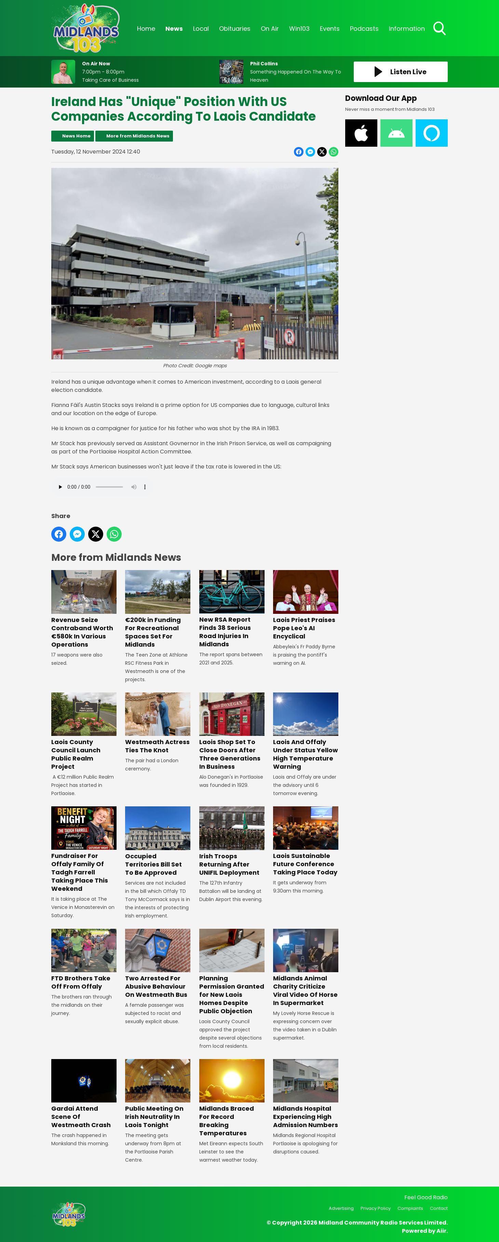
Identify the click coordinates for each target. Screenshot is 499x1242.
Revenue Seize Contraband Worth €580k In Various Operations (84, 609)
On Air (270, 28)
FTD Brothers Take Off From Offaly (84, 960)
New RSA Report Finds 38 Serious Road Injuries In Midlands (232, 609)
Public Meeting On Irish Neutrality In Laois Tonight (157, 1094)
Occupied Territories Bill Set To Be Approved (157, 841)
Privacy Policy (376, 1208)
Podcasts (364, 28)
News (174, 28)
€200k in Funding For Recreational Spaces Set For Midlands (157, 609)
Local (201, 28)
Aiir (441, 1231)
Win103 (299, 28)
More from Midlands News (138, 136)
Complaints (410, 1208)
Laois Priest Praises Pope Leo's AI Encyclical (305, 605)
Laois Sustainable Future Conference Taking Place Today (305, 841)
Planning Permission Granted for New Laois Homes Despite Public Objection (232, 972)
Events (330, 28)
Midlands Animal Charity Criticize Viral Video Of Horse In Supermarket (305, 968)
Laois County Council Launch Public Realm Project (84, 731)
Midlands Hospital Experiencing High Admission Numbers (305, 1094)
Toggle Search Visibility (440, 29)
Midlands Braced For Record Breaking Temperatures (232, 1098)
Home (146, 28)
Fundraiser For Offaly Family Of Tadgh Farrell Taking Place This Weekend (84, 849)
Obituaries (235, 28)
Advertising (341, 1208)
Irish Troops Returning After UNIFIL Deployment (232, 841)
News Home (76, 136)
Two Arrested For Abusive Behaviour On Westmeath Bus (157, 964)
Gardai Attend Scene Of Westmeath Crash (84, 1094)
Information (407, 28)
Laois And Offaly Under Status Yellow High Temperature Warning (305, 731)
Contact (439, 1208)
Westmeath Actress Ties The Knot (157, 723)
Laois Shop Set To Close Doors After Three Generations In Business (232, 731)
